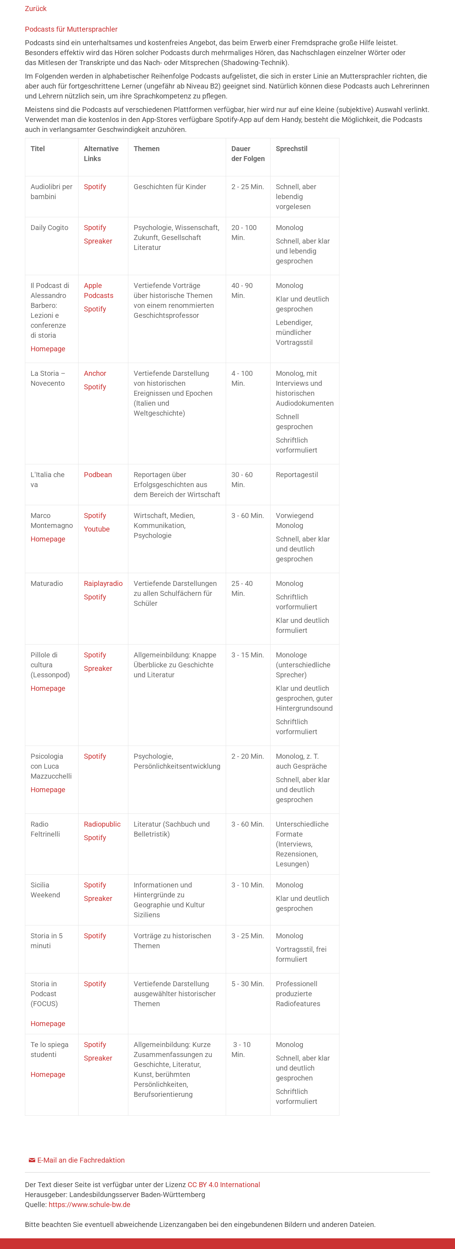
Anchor (95, 373)
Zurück (36, 8)
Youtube (97, 529)
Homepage (48, 349)
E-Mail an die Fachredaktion (81, 1160)
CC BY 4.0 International (224, 1184)
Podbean (98, 474)
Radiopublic (102, 824)
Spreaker (98, 241)
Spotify (95, 186)
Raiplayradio (103, 583)
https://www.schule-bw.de (89, 1204)
